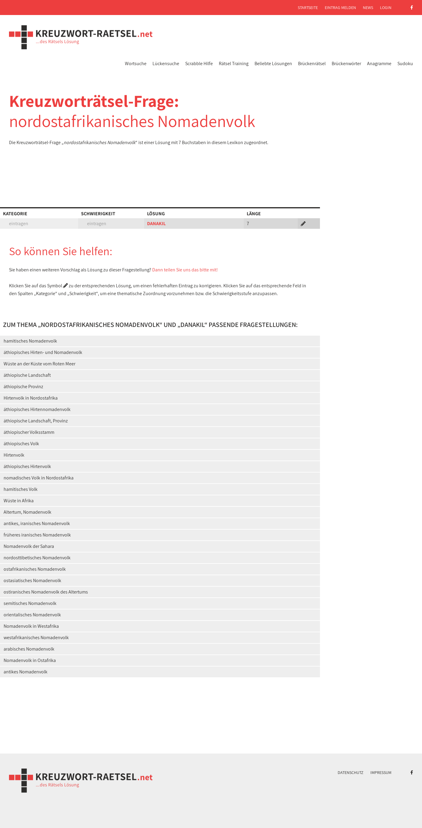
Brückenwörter (346, 63)
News (368, 7)
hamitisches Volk (21, 489)
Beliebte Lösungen (273, 63)
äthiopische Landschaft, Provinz (36, 421)
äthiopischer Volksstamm (29, 432)
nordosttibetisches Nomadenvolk (37, 558)
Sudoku (405, 63)
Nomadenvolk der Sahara (29, 546)
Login (385, 7)
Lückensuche (165, 63)
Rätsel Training (234, 63)
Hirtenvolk (14, 455)
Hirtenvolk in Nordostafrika (31, 398)
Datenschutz (350, 772)
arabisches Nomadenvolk (29, 649)
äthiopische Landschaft (27, 375)
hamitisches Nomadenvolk (30, 341)
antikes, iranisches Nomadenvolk (37, 523)
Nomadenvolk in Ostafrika (30, 660)
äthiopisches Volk (21, 443)
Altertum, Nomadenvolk (27, 512)
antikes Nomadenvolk (25, 672)
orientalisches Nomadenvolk (32, 615)
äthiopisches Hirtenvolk (27, 466)
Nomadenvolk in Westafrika (31, 626)
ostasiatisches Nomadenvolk (32, 580)
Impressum (380, 772)
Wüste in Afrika (19, 500)
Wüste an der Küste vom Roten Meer (39, 364)
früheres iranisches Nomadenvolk (37, 535)
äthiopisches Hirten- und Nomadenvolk (43, 352)
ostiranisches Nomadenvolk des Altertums (46, 592)
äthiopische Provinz (23, 386)
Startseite (308, 7)
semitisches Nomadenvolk (30, 603)
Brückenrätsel (312, 63)
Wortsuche (135, 63)
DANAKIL (156, 223)
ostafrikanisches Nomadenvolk (35, 569)
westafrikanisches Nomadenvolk (36, 637)
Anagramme (379, 63)
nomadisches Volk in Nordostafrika (39, 478)
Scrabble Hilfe (199, 63)
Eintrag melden (340, 7)
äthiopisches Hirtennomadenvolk (37, 409)
